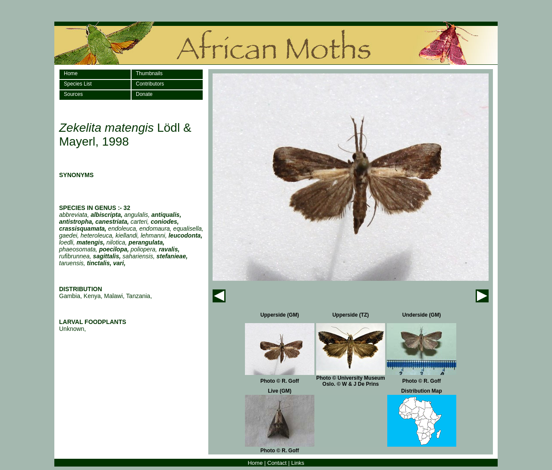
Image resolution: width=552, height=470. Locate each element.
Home (71, 73)
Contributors (150, 84)
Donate (144, 94)
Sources (73, 94)
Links (297, 463)
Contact (277, 463)
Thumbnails (149, 73)
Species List (78, 84)
